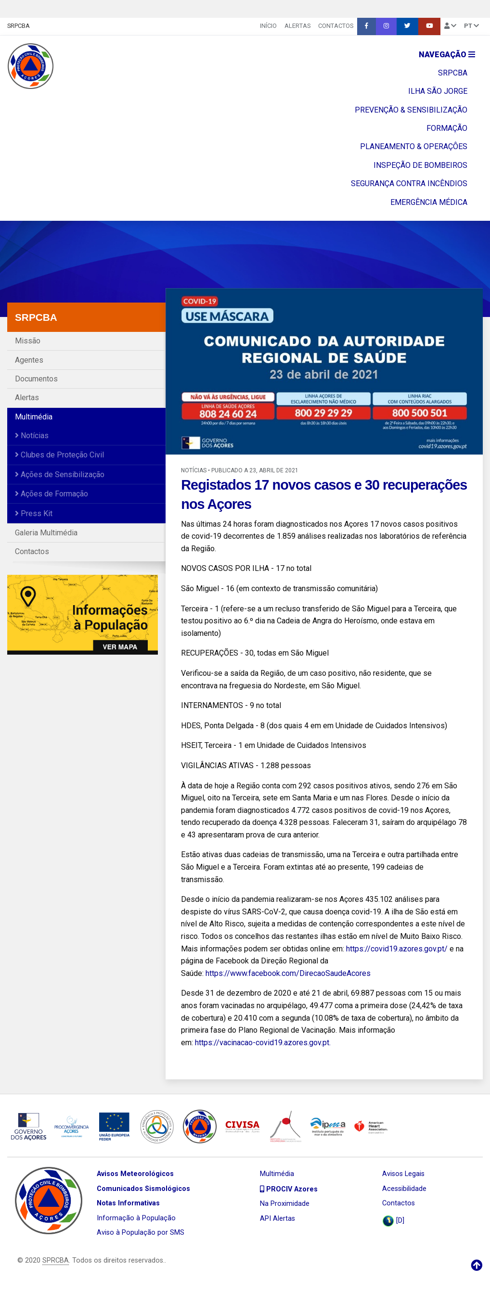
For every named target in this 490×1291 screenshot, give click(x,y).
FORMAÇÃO (446, 128)
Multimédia (33, 416)
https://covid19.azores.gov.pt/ (397, 948)
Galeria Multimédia (46, 532)
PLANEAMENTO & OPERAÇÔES (413, 146)
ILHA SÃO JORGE (437, 91)
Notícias (32, 435)
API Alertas (277, 1219)
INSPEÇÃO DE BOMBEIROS (420, 165)
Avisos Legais (403, 1174)
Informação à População (136, 1218)
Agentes (29, 360)
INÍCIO (268, 25)
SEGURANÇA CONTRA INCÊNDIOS (409, 183)
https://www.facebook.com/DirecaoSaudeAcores (288, 973)
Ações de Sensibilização (59, 474)
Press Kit (33, 513)
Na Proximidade (284, 1204)
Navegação (447, 54)
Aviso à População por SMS (140, 1232)
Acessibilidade (404, 1189)
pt (471, 25)
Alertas (297, 25)
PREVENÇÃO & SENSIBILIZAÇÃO (411, 109)
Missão (27, 340)
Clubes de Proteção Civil (59, 454)
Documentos (36, 378)
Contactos (335, 25)
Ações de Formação (51, 493)
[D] (393, 1221)
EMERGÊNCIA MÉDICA (428, 202)
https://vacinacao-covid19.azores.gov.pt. (263, 1042)
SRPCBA (18, 25)
